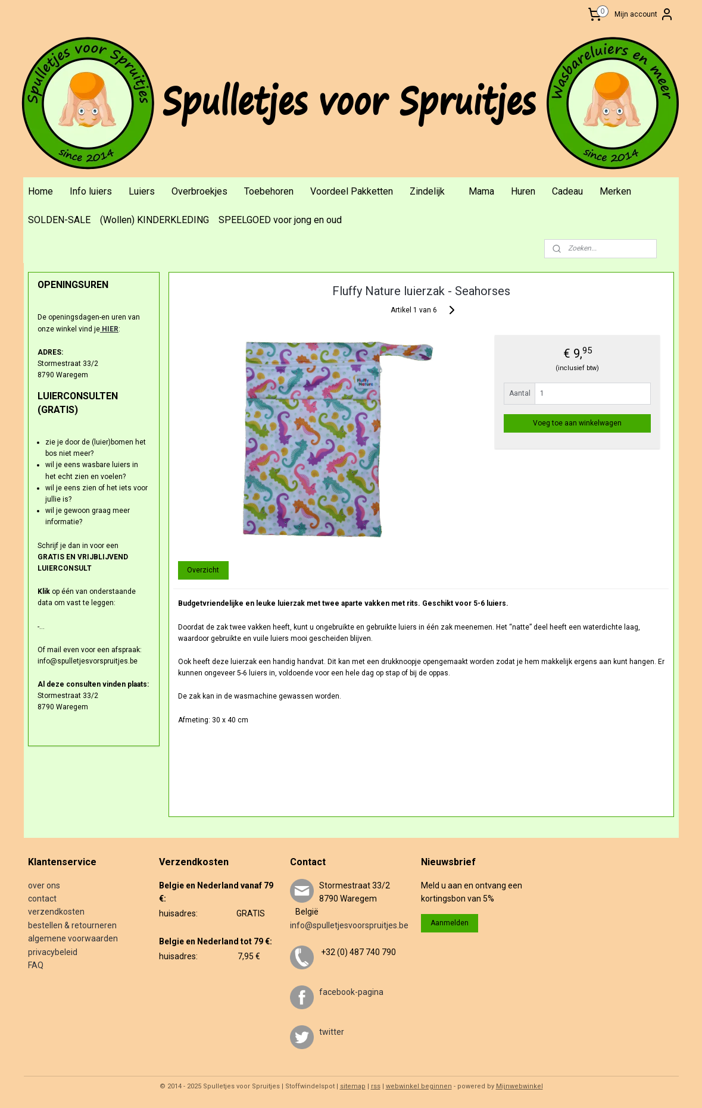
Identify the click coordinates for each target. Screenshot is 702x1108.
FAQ (35, 965)
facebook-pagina (351, 992)
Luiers (142, 191)
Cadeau (567, 191)
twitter (331, 1032)
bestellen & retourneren (72, 925)
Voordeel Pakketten (351, 191)
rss (375, 1086)
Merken (615, 191)
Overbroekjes (199, 191)
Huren (523, 191)
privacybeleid (52, 952)
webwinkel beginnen (419, 1086)
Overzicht (204, 570)
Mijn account (644, 14)
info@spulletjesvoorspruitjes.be (349, 925)
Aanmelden (449, 923)
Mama (481, 191)
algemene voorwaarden (73, 938)
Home (40, 191)
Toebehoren (269, 191)
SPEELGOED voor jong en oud (280, 220)
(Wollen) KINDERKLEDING (154, 220)
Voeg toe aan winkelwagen (577, 423)
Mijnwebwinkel (519, 1086)
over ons (44, 885)
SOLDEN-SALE (59, 220)
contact (42, 898)
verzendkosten (56, 911)
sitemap (353, 1086)
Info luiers (91, 191)
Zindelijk (427, 191)
